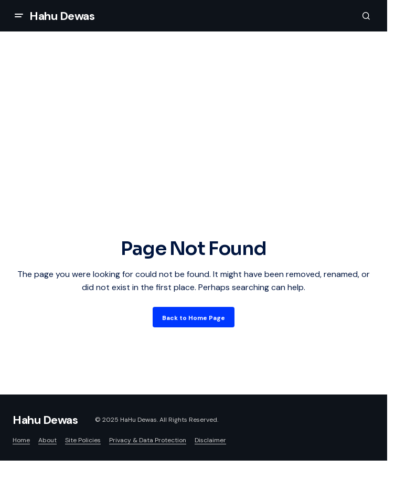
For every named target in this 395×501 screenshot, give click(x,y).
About (47, 440)
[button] (19, 15)
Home (21, 440)
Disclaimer (210, 440)
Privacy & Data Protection (147, 440)
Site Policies (83, 440)
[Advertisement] (193, 156)
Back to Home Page (193, 318)
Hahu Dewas (62, 16)
